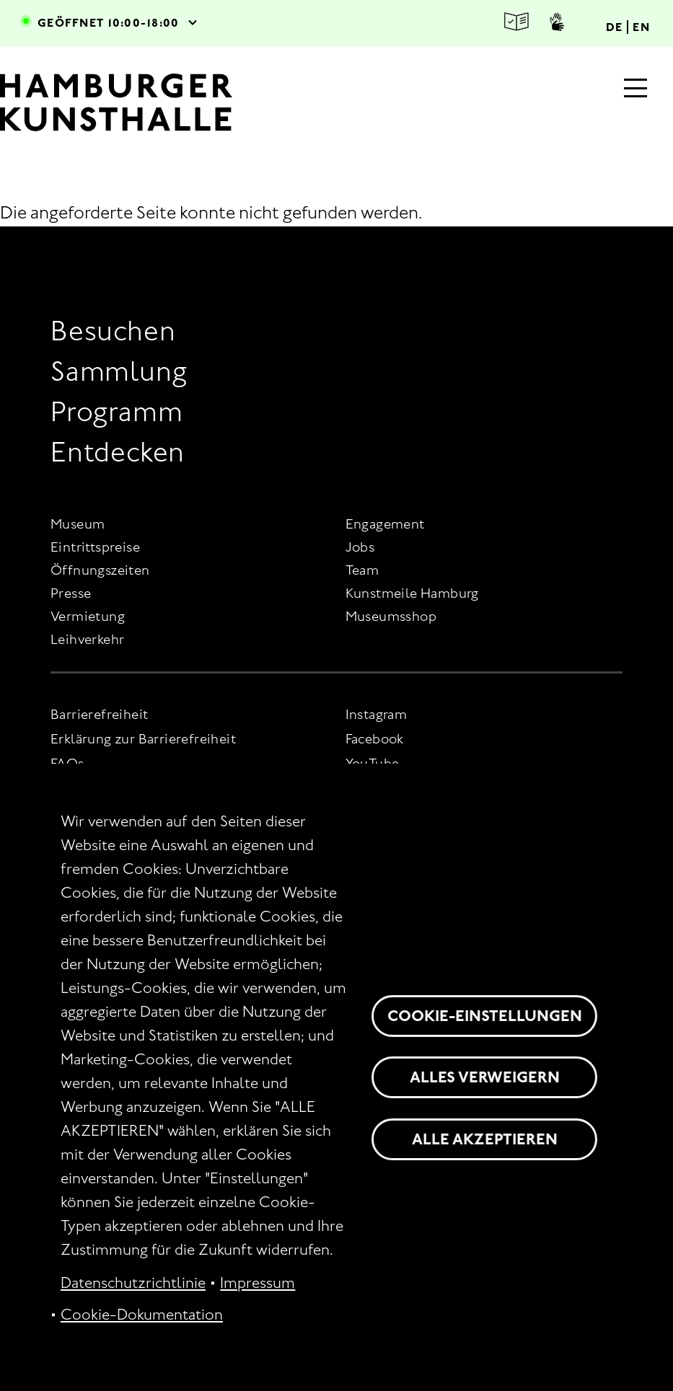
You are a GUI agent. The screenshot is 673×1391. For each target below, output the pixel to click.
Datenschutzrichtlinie (133, 1282)
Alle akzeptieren (485, 1139)
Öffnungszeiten (100, 570)
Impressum (257, 1282)
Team (362, 570)
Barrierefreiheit (99, 714)
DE (614, 27)
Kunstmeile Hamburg (412, 593)
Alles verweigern (485, 1077)
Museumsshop (391, 616)
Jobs (360, 547)
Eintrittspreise (95, 547)
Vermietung (87, 616)
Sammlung (118, 371)
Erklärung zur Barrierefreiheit (143, 738)
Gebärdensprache (557, 21)
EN (641, 27)
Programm (116, 411)
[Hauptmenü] (635, 89)
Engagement (385, 524)
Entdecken (117, 452)
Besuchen (112, 331)
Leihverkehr (87, 639)
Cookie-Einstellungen (484, 1015)
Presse (70, 593)
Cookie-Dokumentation (142, 1314)
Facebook (375, 738)
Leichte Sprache (516, 22)
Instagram (377, 714)
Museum (77, 524)
